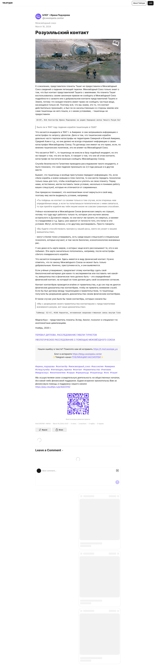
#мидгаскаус (42, 372)
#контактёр (61, 366)
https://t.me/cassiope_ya (105, 349)
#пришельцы (82, 372)
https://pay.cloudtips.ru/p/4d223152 (52, 387)
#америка (110, 366)
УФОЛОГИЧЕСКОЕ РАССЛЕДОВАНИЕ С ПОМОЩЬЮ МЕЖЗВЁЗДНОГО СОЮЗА (75, 339)
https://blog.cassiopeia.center (87, 354)
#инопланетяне (58, 372)
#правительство (91, 369)
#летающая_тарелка (61, 369)
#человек (106, 369)
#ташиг (113, 372)
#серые (71, 372)
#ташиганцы (96, 372)
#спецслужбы (42, 369)
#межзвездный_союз (79, 366)
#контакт (77, 369)
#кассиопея (97, 366)
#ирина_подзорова (45, 366)
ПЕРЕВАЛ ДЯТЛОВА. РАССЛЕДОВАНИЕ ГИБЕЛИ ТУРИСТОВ (66, 335)
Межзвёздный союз (45, 23)
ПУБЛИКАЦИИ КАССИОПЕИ (86, 357)
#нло (106, 372)
